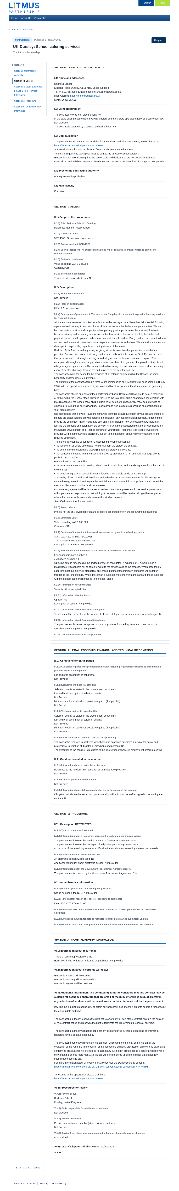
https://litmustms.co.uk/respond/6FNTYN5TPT (78, 145)
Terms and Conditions (25, 1183)
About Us (26, 18)
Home (14, 18)
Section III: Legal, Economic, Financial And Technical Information (28, 90)
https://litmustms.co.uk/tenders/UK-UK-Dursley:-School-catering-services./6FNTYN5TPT (101, 1066)
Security (44, 1183)
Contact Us (40, 18)
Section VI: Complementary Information (27, 108)
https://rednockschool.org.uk (85, 95)
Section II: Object (23, 81)
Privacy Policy (59, 1183)
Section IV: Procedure (25, 101)
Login (162, 3)
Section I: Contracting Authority (25, 73)
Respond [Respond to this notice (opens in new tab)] (158, 40)
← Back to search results (21, 29)
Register (146, 3)
